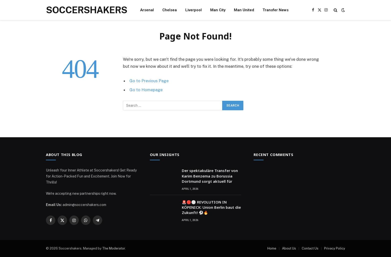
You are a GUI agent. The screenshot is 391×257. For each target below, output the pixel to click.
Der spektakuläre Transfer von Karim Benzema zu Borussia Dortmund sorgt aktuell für (210, 176)
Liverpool (193, 10)
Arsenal (147, 10)
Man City (217, 10)
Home (271, 248)
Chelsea (169, 10)
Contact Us (310, 248)
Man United (244, 10)
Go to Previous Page (149, 80)
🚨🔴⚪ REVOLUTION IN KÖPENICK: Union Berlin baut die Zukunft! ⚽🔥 (211, 207)
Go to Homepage (146, 89)
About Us (289, 248)
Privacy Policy (334, 248)
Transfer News (276, 10)
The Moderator (113, 248)
